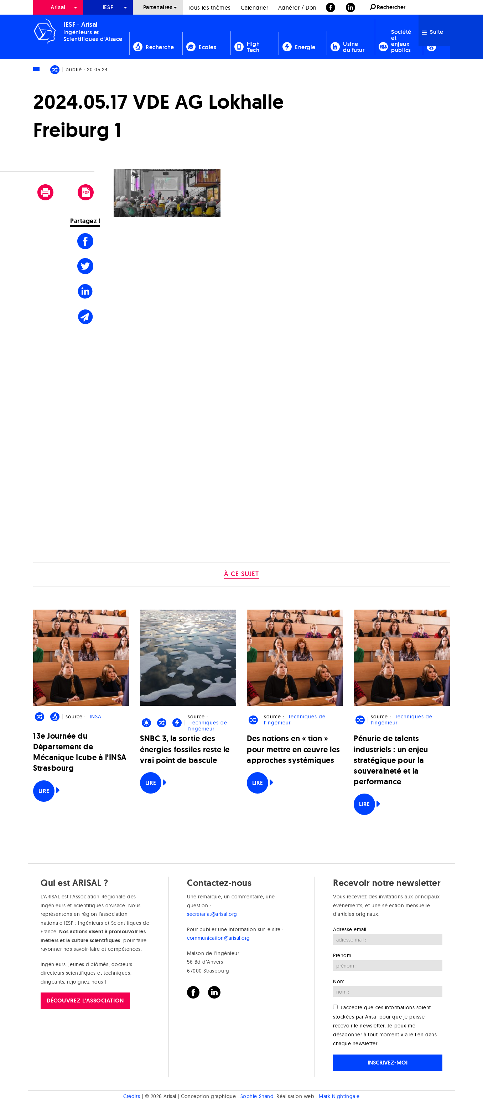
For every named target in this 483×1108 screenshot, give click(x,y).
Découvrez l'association (85, 1000)
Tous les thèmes (209, 7)
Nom (339, 981)
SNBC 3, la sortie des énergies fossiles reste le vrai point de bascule (185, 749)
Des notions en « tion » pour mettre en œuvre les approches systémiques (293, 749)
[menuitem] (58, 7)
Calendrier (254, 7)
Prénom (342, 955)
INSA (96, 716)
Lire (43, 791)
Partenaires (158, 7)
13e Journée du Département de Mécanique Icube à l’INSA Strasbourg (80, 752)
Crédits (131, 1096)
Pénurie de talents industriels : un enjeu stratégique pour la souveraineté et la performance (391, 760)
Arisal (58, 7)
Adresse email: (350, 929)
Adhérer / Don (297, 7)
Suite (432, 32)
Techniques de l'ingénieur (207, 725)
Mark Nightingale (339, 1096)
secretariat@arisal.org (212, 914)
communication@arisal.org (218, 938)
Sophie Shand (257, 1096)
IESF (108, 7)
